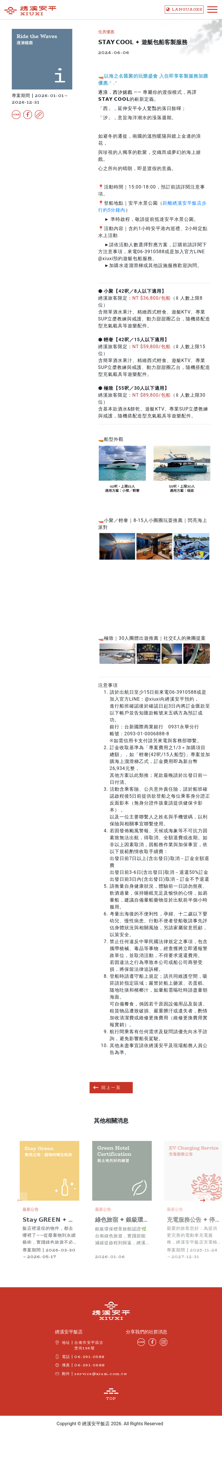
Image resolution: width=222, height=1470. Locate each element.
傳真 (66, 1365)
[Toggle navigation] (211, 9)
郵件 (66, 1373)
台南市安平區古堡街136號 (89, 1345)
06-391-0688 (89, 1365)
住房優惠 (106, 31)
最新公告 (46, 1209)
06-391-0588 (89, 1356)
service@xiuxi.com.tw (100, 1373)
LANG (184, 9)
